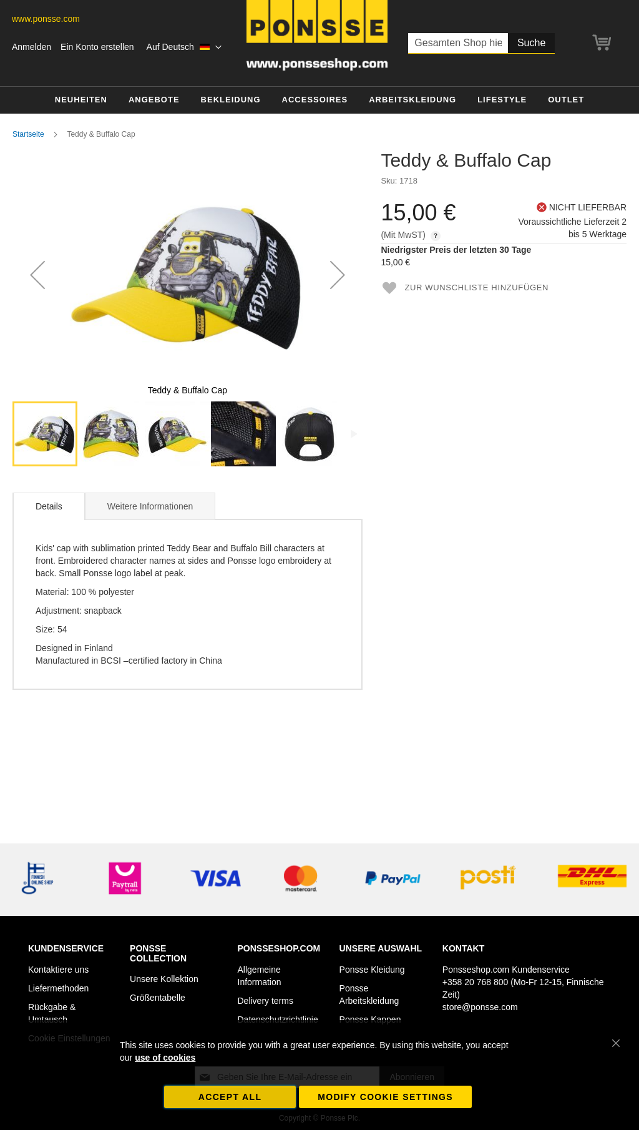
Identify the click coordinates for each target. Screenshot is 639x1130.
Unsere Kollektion (164, 979)
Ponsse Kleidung (372, 970)
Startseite (28, 134)
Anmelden (31, 47)
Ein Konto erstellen (97, 47)
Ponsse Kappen (370, 1019)
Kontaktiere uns (58, 970)
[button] (184, 47)
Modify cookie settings (385, 1097)
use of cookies (165, 1058)
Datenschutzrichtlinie (278, 1019)
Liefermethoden (58, 988)
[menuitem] (81, 100)
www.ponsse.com (46, 19)
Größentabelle (157, 998)
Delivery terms (265, 1001)
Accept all (230, 1097)
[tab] (48, 506)
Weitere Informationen (150, 506)
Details (49, 506)
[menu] (319, 100)
